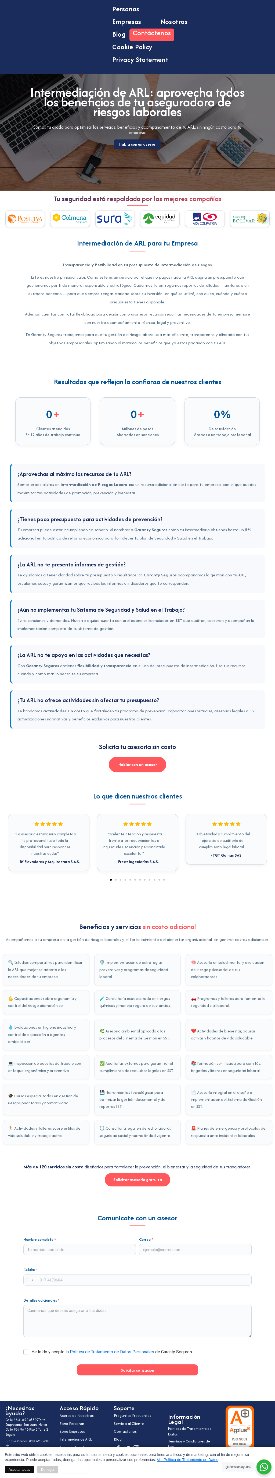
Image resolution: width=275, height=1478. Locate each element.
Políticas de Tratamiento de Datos (191, 1431)
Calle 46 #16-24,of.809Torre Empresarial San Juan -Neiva (23, 1420)
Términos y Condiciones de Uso (190, 1444)
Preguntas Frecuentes (134, 1414)
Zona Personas (73, 1422)
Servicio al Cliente (131, 1422)
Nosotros (174, 21)
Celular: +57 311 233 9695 (27, 1442)
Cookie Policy (132, 47)
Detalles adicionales (41, 1306)
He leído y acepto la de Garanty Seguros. (112, 1357)
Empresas (131, 21)
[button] (10, 219)
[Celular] (137, 1285)
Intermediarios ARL (78, 1439)
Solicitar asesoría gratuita (138, 1185)
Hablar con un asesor (137, 767)
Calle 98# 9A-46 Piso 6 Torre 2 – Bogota (29, 1426)
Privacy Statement (140, 59)
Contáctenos (152, 32)
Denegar (48, 1470)
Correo (146, 1245)
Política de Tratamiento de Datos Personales (112, 1357)
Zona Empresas (74, 1431)
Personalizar (75, 1470)
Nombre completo (39, 1245)
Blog (118, 34)
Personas (130, 9)
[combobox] (29, 1285)
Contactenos (126, 1431)
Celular (30, 1275)
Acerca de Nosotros (79, 1414)
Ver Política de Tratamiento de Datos (187, 1460)
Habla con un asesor (137, 180)
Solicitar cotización (137, 1376)
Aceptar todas (19, 1470)
